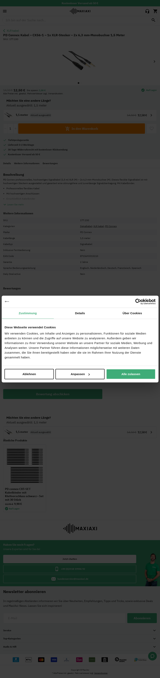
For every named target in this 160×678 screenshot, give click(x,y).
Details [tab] (80, 313)
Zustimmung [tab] (28, 313)
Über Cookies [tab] (132, 313)
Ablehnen (29, 374)
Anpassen (80, 374)
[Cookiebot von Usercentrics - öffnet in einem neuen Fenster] (138, 301)
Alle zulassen (130, 374)
